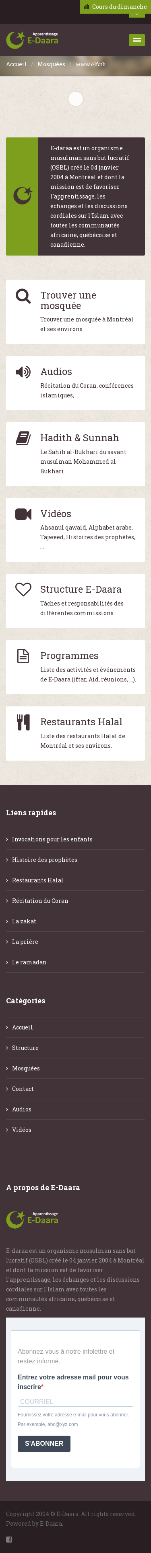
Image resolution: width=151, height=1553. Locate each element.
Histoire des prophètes (44, 859)
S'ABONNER (44, 1443)
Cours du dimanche (119, 6)
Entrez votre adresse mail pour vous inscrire (73, 1382)
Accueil (16, 64)
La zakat (24, 921)
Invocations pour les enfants (52, 839)
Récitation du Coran (40, 900)
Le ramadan (29, 962)
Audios (21, 1109)
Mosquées (51, 64)
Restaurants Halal (38, 880)
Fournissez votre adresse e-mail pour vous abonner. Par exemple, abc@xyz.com (73, 1419)
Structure (25, 1048)
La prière (25, 941)
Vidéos (21, 1130)
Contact (23, 1089)
